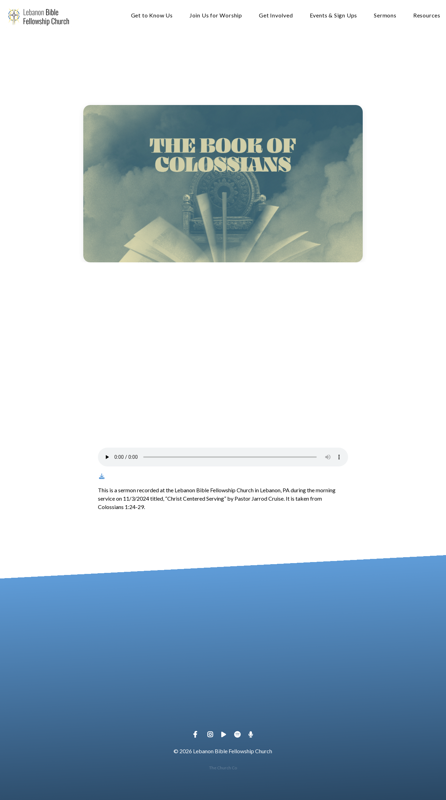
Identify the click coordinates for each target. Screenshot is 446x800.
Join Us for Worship (216, 15)
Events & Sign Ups (333, 15)
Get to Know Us (152, 15)
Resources (426, 15)
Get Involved (276, 15)
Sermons (385, 15)
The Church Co (223, 767)
